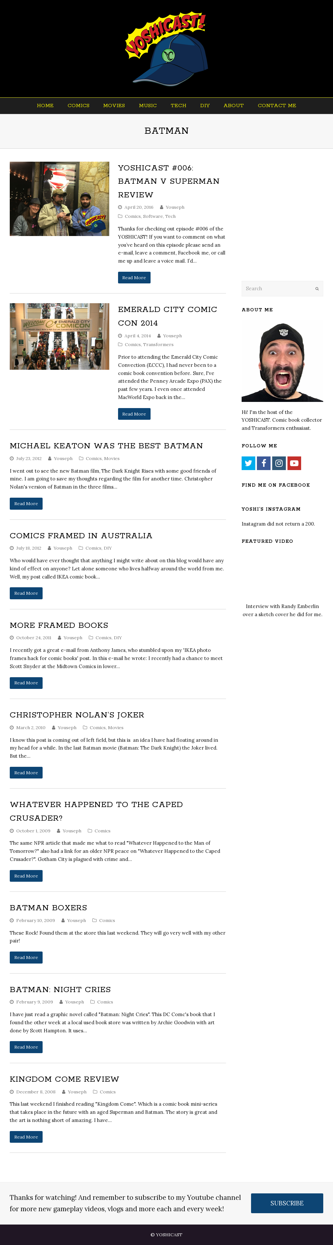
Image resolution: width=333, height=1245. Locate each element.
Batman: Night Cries (60, 990)
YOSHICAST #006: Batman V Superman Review (169, 181)
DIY (108, 548)
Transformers (158, 344)
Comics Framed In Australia (81, 536)
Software (153, 216)
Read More (134, 277)
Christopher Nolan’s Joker (77, 715)
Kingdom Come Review (65, 1079)
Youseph (175, 207)
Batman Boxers (48, 908)
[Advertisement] (287, 223)
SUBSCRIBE (287, 1203)
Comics (133, 216)
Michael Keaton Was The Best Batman (106, 446)
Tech (170, 216)
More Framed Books (59, 625)
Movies (112, 458)
